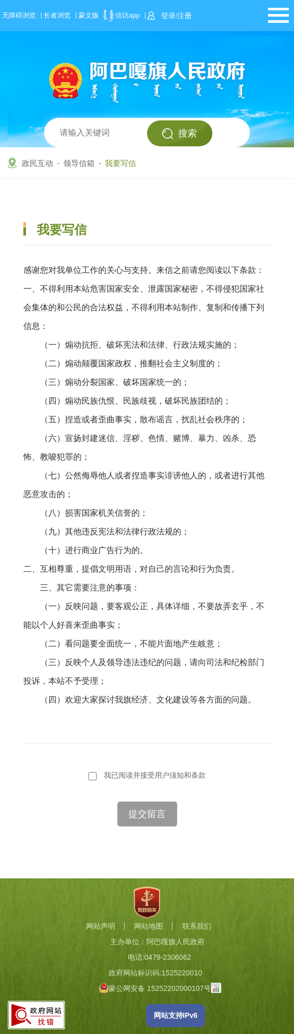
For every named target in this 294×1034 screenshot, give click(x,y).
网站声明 (100, 926)
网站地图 (148, 926)
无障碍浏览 (19, 15)
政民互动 (37, 163)
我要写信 (120, 163)
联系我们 (196, 926)
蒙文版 (88, 15)
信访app (127, 15)
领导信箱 (79, 163)
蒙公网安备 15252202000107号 (155, 988)
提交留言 (147, 814)
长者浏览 (57, 15)
